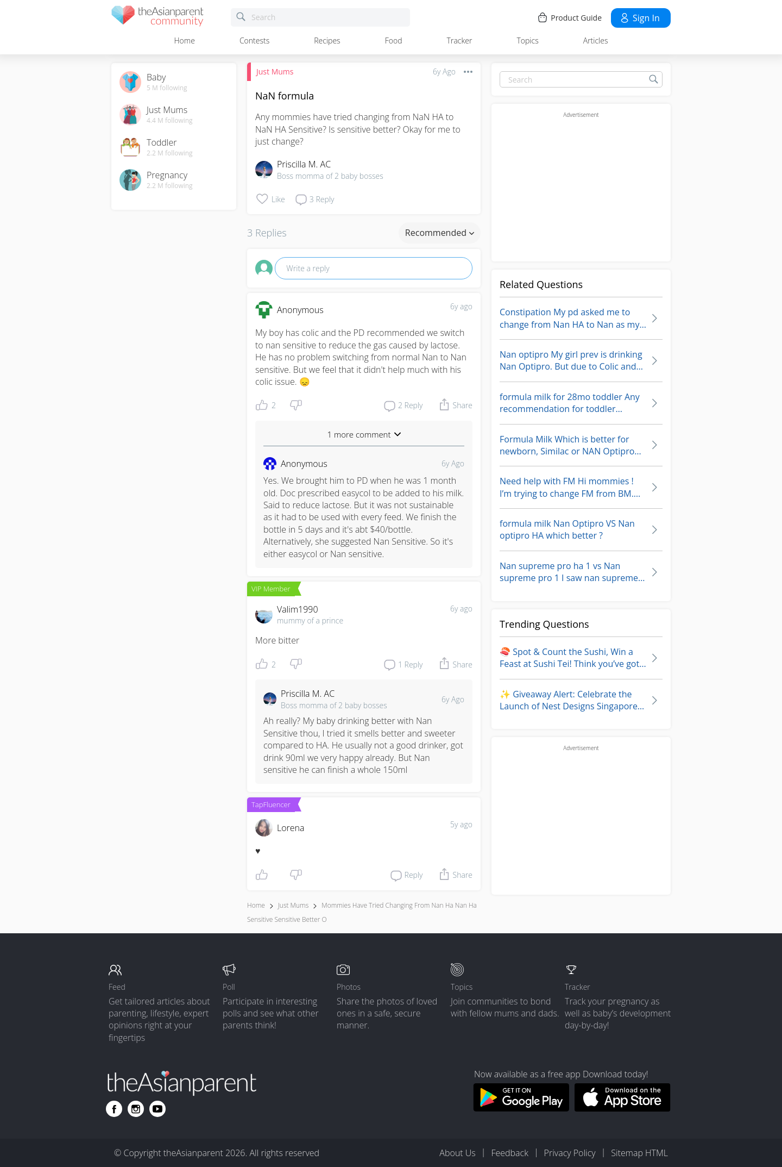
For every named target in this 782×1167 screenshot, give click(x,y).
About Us (457, 1153)
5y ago (461, 824)
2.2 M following (170, 153)
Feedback (509, 1153)
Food (393, 40)
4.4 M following (170, 120)
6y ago (461, 306)
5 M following (167, 88)
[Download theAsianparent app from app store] (623, 1108)
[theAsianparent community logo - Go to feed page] (157, 17)
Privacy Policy (570, 1153)
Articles (595, 40)
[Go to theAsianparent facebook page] (114, 1109)
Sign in (639, 18)
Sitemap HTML (639, 1153)
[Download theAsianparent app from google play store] (521, 1108)
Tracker (459, 40)
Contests (254, 40)
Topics (527, 40)
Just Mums (274, 71)
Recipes (327, 40)
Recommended (439, 233)
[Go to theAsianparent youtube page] (157, 1109)
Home (184, 40)
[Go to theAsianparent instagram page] (136, 1109)
